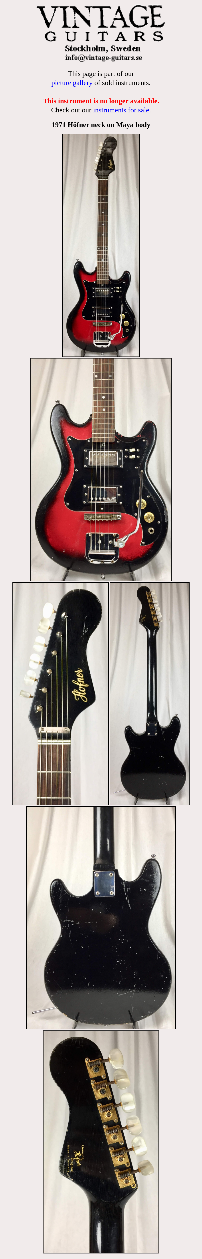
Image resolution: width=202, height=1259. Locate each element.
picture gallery (72, 83)
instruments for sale (121, 110)
